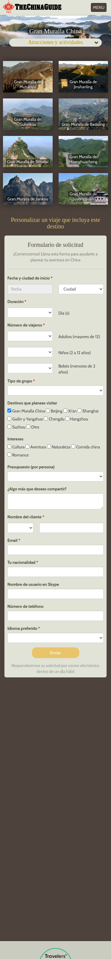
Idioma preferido (22, 628)
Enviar (55, 652)
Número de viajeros (24, 325)
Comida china (85, 447)
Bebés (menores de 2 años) (77, 369)
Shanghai (88, 411)
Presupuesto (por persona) (30, 467)
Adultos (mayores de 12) (79, 336)
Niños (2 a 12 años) (75, 352)
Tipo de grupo (19, 381)
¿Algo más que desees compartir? (37, 489)
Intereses (15, 439)
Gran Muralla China (26, 411)
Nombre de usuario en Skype (33, 584)
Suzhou (16, 427)
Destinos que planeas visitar (32, 403)
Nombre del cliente (24, 516)
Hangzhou (76, 419)
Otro (32, 427)
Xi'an (70, 411)
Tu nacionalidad (21, 562)
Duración (15, 301)
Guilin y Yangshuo (25, 419)
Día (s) (64, 313)
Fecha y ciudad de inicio (29, 278)
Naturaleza (58, 447)
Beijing (54, 411)
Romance (18, 455)
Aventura (35, 447)
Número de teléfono (25, 606)
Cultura (16, 447)
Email (12, 540)
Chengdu (54, 419)
